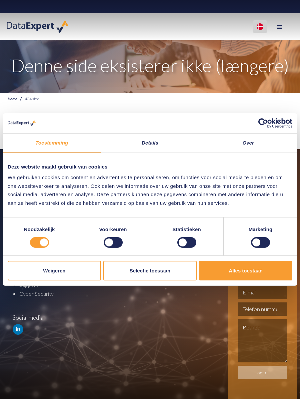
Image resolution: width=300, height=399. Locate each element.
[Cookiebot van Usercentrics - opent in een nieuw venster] (263, 123)
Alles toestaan (246, 270)
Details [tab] (150, 143)
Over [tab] (248, 143)
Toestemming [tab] (51, 143)
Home (13, 98)
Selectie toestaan (150, 270)
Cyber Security (37, 293)
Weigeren (54, 270)
